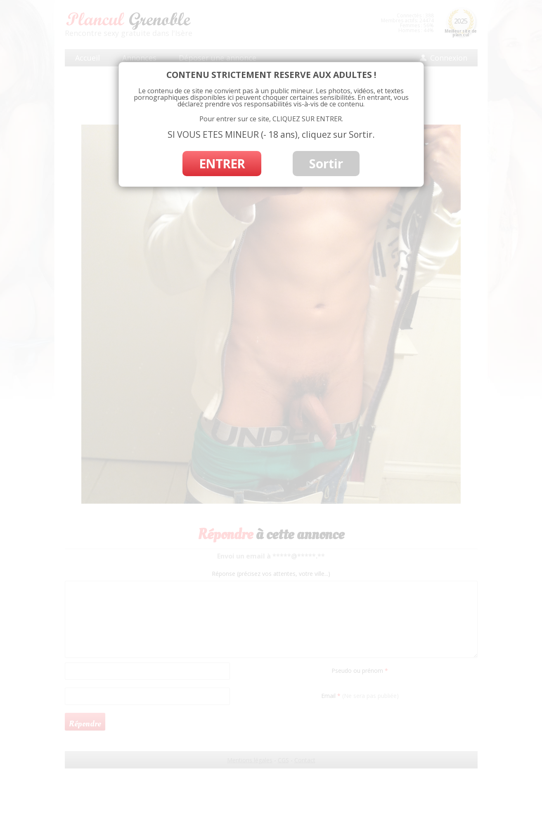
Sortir (326, 163)
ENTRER (222, 163)
